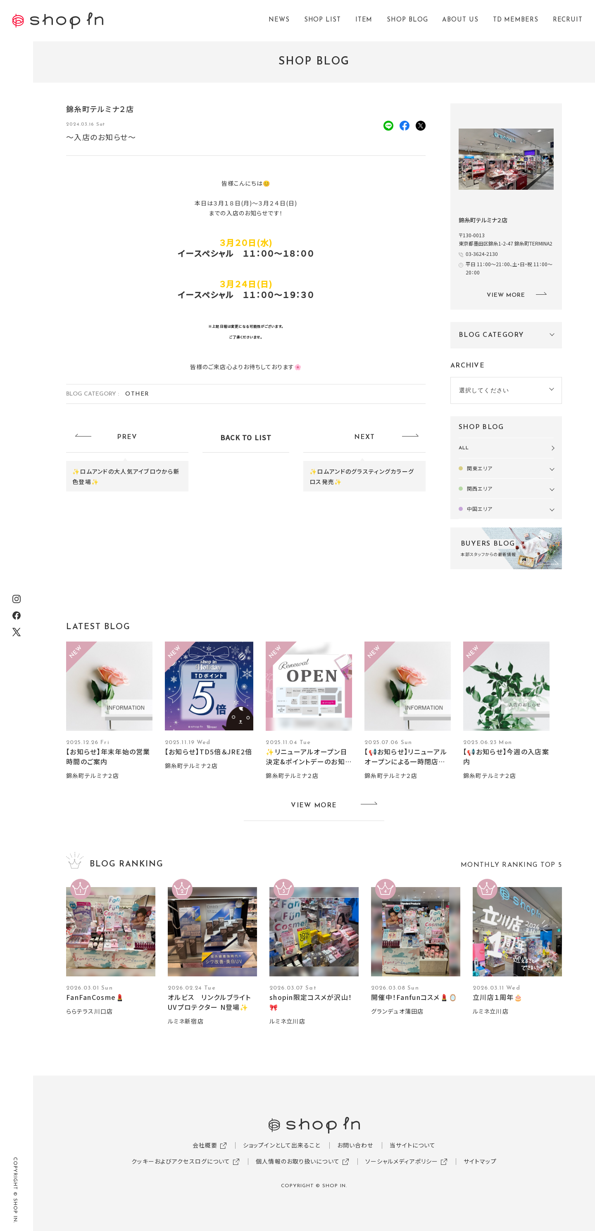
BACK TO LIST (245, 437)
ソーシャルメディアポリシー (401, 1161)
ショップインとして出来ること (282, 1145)
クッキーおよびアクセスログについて (180, 1161)
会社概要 (205, 1145)
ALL (464, 448)
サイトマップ (480, 1161)
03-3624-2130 (482, 253)
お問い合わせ (355, 1145)
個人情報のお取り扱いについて (298, 1161)
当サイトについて (413, 1145)
